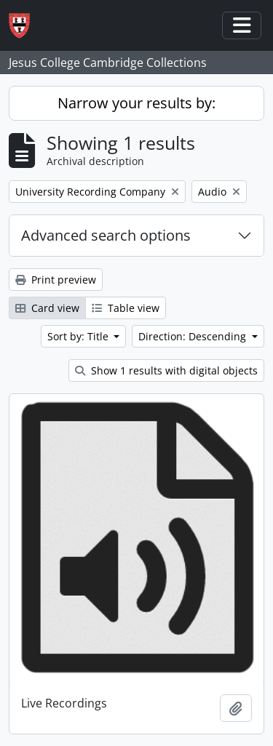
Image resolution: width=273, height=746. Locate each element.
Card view (47, 308)
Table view (125, 308)
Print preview (55, 279)
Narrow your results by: (136, 103)
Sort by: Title (79, 336)
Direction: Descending (193, 336)
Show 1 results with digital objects (166, 370)
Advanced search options (106, 235)
